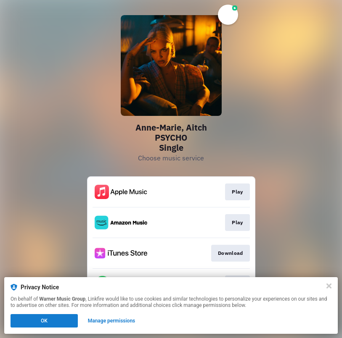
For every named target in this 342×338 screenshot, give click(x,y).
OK (44, 321)
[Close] (329, 286)
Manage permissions (111, 321)
